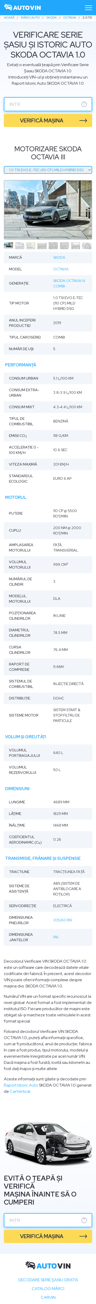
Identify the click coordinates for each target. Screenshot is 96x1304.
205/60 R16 (62, 920)
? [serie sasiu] (84, 104)
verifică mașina (41, 120)
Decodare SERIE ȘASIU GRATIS (48, 1280)
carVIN (48, 1297)
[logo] (22, 7)
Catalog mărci (48, 1288)
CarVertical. (20, 1091)
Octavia (61, 269)
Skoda (59, 257)
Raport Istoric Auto (21, 1085)
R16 (56, 937)
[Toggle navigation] (88, 7)
